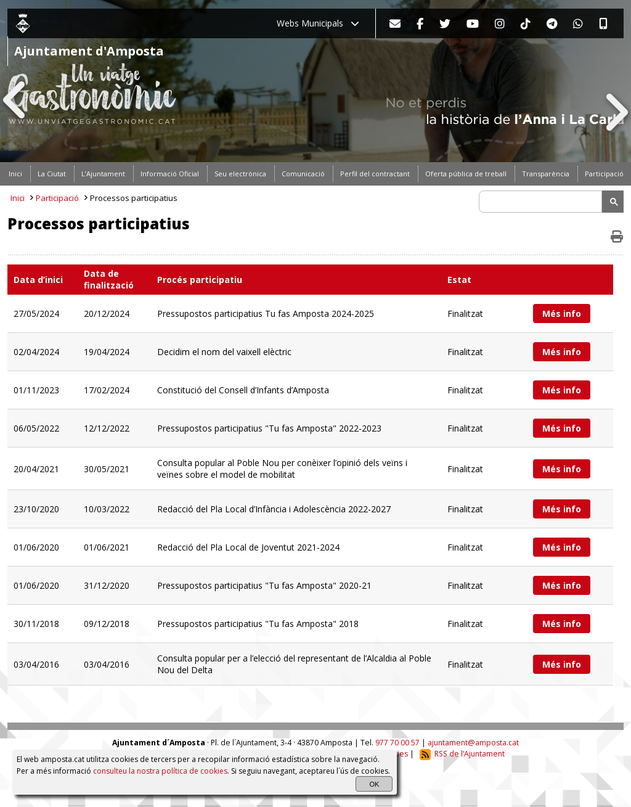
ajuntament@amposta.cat (473, 742)
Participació (57, 197)
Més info (561, 313)
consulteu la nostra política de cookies (160, 771)
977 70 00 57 (397, 742)
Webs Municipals (318, 23)
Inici (17, 197)
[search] (542, 201)
